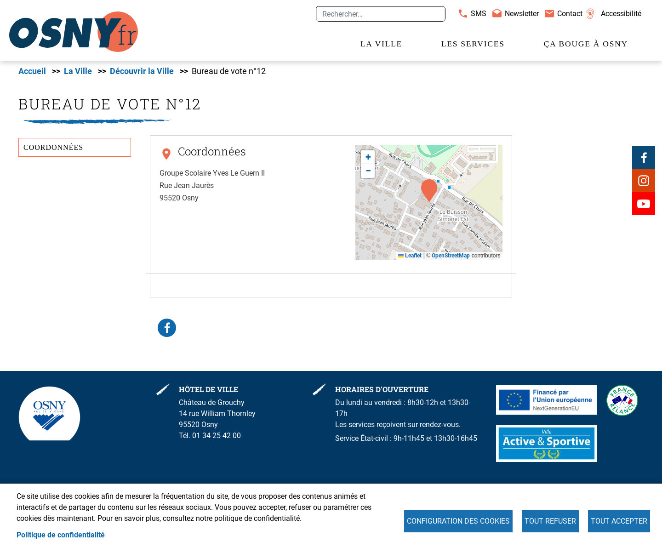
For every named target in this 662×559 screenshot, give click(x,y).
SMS (478, 13)
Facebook (643, 157)
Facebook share (167, 328)
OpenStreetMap (451, 255)
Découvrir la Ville (142, 71)
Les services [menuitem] (473, 43)
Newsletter (522, 13)
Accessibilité (621, 13)
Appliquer (434, 13)
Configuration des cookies (458, 521)
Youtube (643, 203)
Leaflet (410, 255)
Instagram (643, 180)
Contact (569, 13)
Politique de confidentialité (61, 534)
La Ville (78, 71)
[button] (429, 190)
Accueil (32, 71)
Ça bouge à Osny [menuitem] (586, 43)
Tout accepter (619, 521)
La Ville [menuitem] (381, 43)
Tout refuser (550, 521)
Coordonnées (53, 147)
